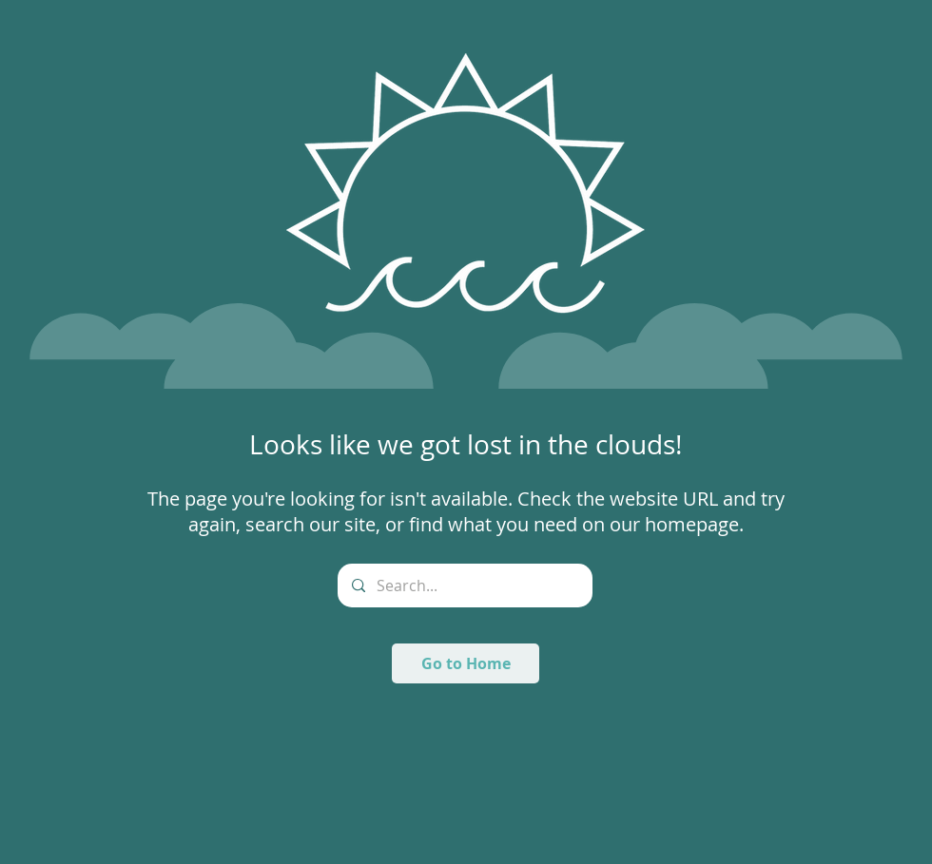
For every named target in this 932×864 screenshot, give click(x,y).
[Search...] (465, 585)
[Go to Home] (465, 663)
